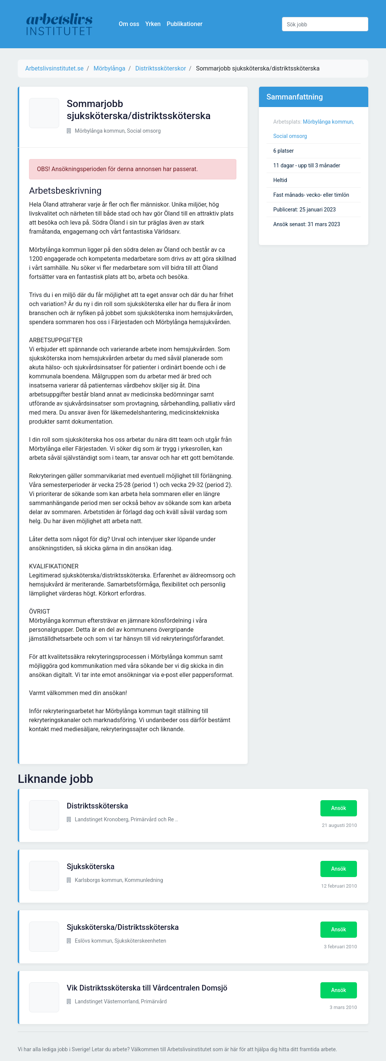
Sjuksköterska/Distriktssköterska (123, 927)
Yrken (153, 24)
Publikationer (184, 24)
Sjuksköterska (91, 866)
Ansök (338, 808)
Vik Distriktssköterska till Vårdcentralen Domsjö (147, 987)
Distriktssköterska (97, 805)
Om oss (129, 24)
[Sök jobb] (325, 24)
